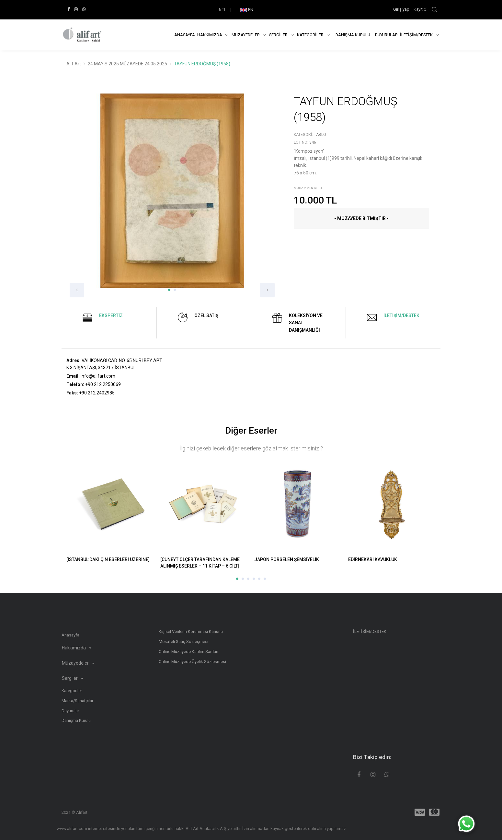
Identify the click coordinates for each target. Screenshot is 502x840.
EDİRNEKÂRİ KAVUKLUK (372, 559)
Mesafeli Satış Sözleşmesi (183, 641)
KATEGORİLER (311, 34)
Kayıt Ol (421, 9)
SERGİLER (279, 34)
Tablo (320, 134)
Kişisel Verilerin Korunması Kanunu (191, 631)
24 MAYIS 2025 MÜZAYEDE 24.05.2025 (127, 63)
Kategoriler (72, 690)
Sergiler (72, 678)
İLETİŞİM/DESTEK (417, 34)
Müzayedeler (246, 34)
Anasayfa (184, 34)
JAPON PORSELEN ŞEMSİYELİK (286, 559)
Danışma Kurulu (76, 720)
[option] (172, 195)
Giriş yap (401, 9)
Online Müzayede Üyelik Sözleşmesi (192, 661)
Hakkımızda (210, 34)
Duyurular (386, 34)
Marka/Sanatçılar (77, 700)
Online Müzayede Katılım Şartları (188, 651)
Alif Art (73, 63)
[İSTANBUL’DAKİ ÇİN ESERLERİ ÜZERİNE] (108, 559)
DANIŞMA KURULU (353, 34)
